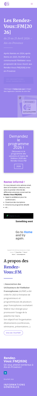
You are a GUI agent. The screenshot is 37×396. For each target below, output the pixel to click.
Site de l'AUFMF (13, 332)
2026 (18, 166)
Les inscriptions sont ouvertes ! (14, 80)
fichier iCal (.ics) (19, 89)
